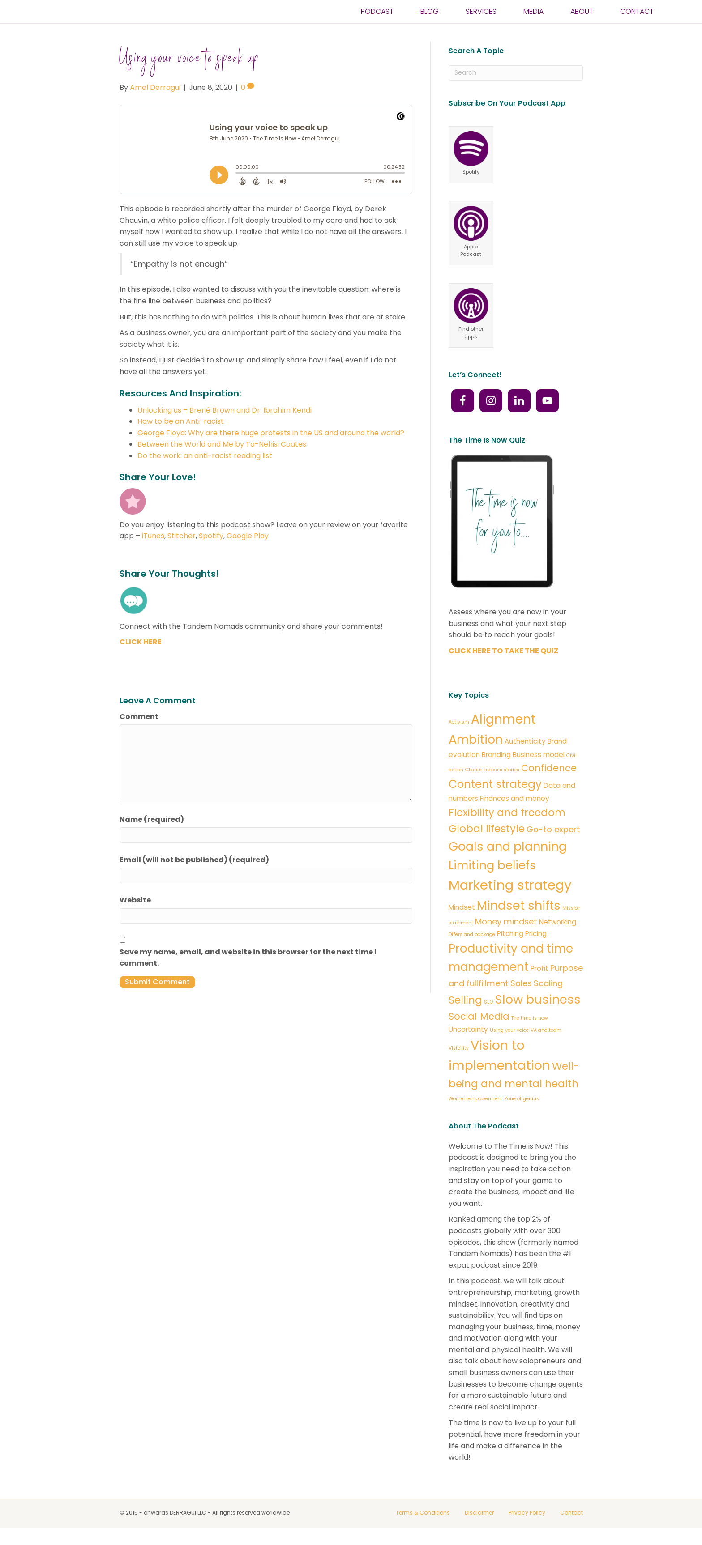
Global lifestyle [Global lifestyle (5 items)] (487, 828)
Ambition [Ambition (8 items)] (476, 739)
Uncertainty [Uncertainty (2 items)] (468, 1029)
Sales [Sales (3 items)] (521, 983)
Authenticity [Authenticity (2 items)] (525, 741)
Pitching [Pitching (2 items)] (510, 933)
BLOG (429, 20)
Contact (571, 1512)
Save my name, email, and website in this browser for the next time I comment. (248, 958)
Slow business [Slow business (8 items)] (538, 999)
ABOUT (581, 20)
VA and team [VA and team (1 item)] (546, 1030)
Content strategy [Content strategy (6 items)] (495, 784)
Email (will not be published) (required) (194, 860)
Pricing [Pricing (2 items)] (536, 933)
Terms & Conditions (423, 1512)
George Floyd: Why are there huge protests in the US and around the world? (270, 433)
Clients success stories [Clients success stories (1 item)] (492, 769)
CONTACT (637, 20)
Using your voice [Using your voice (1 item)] (509, 1030)
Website (135, 900)
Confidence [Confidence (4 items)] (549, 768)
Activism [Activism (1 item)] (459, 722)
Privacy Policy (527, 1512)
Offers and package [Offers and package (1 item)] (472, 934)
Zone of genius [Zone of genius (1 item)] (521, 1098)
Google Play (248, 536)
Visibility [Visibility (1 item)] (459, 1048)
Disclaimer (479, 1512)
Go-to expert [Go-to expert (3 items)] (553, 829)
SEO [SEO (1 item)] (488, 1002)
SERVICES (481, 20)
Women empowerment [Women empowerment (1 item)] (475, 1098)
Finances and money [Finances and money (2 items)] (514, 798)
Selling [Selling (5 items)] (465, 1000)
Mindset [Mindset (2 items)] (462, 907)
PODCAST (377, 20)
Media (533, 20)
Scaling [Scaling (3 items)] (548, 983)
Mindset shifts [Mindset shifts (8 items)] (519, 905)
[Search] (516, 73)
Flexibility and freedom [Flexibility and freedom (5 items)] (507, 812)
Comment (139, 716)
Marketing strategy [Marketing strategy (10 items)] (510, 885)
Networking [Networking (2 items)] (557, 922)
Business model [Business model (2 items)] (539, 754)
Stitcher (181, 536)
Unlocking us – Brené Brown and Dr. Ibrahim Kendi (224, 410)
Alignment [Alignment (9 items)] (503, 719)
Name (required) (152, 819)
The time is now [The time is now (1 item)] (529, 1018)
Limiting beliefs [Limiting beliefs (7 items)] (492, 865)
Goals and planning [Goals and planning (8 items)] (508, 846)
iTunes (153, 536)
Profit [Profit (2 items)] (539, 968)
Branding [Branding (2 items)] (496, 754)
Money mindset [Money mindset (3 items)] (506, 921)
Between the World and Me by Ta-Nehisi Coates (221, 444)
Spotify (211, 536)
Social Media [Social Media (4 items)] (479, 1016)
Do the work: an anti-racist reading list (204, 456)
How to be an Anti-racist (180, 421)
